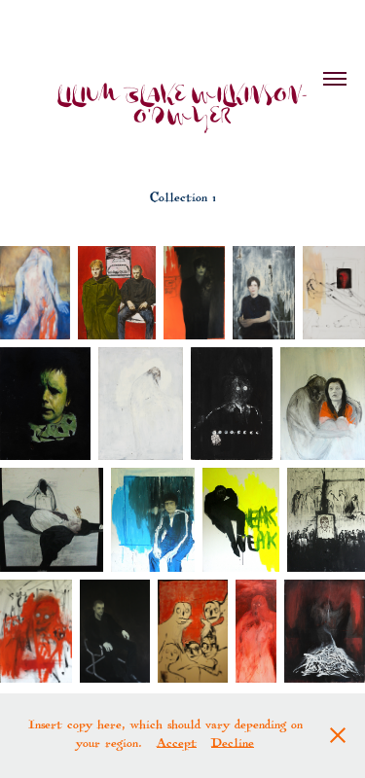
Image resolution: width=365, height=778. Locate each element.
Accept (177, 744)
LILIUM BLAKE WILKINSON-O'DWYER (182, 107)
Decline (232, 744)
